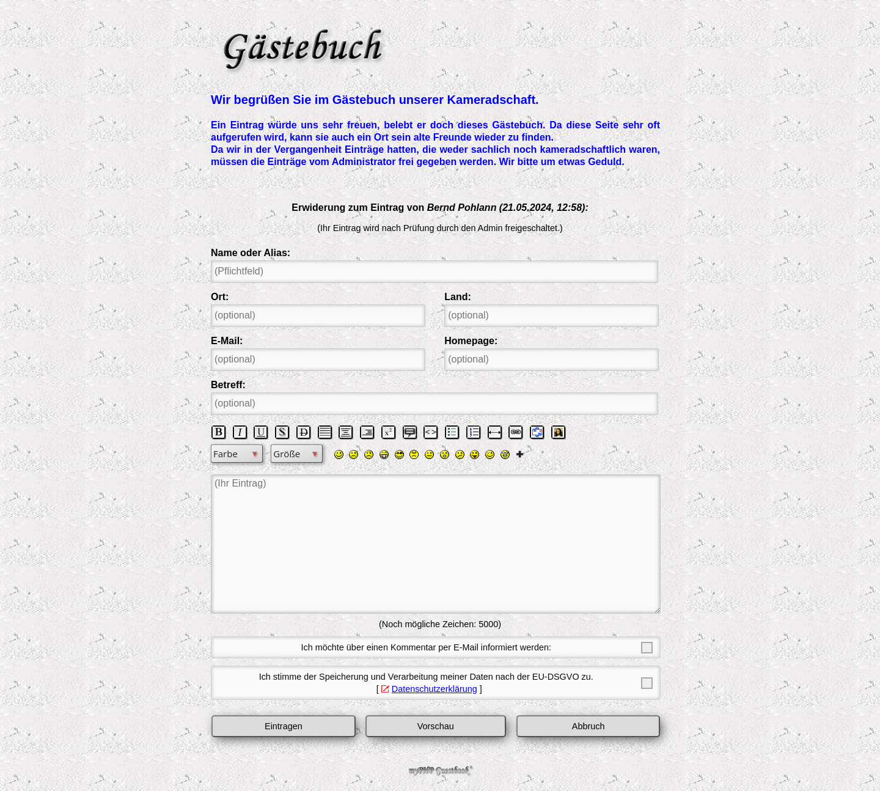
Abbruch (588, 726)
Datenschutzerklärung (434, 689)
